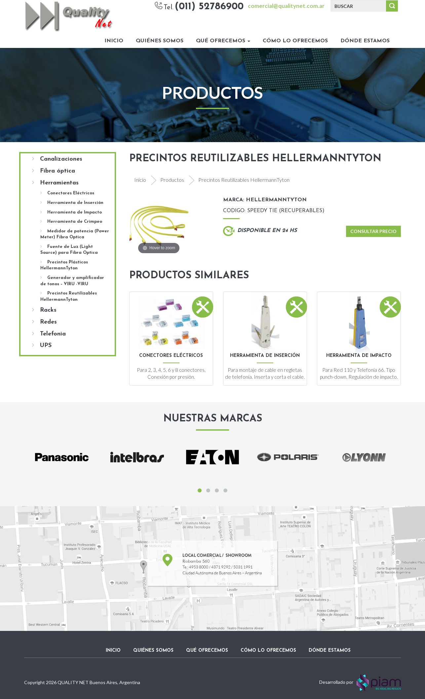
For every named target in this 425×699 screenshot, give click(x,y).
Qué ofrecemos (223, 41)
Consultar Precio (373, 231)
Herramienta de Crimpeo (71, 221)
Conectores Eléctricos (67, 193)
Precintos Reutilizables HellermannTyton (68, 296)
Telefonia (49, 333)
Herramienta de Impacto (71, 212)
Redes (44, 322)
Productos (172, 179)
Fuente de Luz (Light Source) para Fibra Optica (69, 249)
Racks (44, 310)
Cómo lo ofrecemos (295, 41)
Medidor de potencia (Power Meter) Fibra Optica (74, 234)
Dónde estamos (365, 41)
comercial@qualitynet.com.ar (286, 5)
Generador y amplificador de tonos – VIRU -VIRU (72, 280)
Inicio (113, 41)
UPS (42, 345)
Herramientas (55, 182)
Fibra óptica (53, 171)
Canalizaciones (57, 159)
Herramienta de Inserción (71, 202)
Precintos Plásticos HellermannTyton (64, 265)
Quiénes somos (159, 41)
